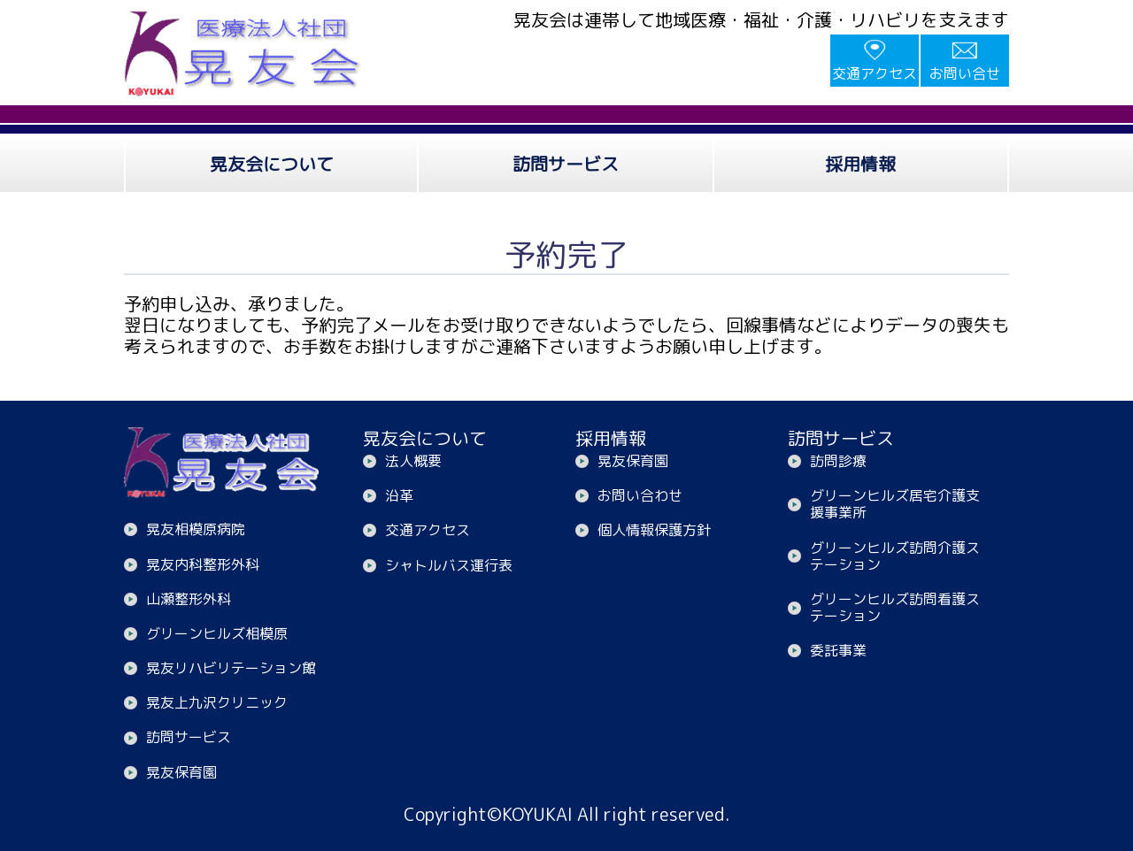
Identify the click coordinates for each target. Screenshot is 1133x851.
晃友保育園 (181, 772)
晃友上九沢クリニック (217, 702)
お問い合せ (964, 73)
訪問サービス (188, 737)
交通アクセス (874, 73)
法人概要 (413, 461)
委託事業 (838, 650)
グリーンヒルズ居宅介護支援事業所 (895, 504)
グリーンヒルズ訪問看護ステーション (895, 607)
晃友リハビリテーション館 (231, 668)
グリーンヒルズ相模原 (217, 633)
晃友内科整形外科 (202, 564)
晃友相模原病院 (195, 529)
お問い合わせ (639, 495)
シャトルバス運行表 (449, 565)
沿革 (399, 495)
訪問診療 (838, 461)
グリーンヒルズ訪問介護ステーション (895, 556)
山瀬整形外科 (188, 599)
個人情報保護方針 (654, 530)
